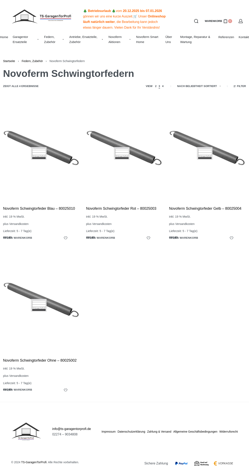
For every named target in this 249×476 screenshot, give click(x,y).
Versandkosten (18, 224)
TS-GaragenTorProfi (34, 462)
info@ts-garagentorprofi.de (71, 429)
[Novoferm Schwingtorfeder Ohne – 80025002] (41, 301)
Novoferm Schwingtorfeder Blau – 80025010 (39, 208)
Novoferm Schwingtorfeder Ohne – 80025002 (40, 361)
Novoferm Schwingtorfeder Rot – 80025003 (121, 208)
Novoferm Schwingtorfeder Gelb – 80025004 (205, 208)
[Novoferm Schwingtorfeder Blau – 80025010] (41, 149)
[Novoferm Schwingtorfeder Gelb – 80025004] (207, 149)
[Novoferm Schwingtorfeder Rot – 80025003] (124, 149)
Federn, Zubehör (32, 61)
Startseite (9, 61)
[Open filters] (240, 86)
